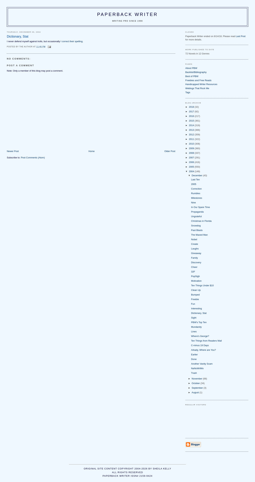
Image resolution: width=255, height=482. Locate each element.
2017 (192, 111)
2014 (192, 125)
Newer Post (13, 151)
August (195, 392)
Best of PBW (192, 76)
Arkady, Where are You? (203, 350)
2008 (192, 153)
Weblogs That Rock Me (197, 88)
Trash (194, 373)
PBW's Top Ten (198, 322)
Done (194, 359)
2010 (192, 143)
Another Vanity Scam (201, 363)
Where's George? (200, 336)
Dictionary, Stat (198, 313)
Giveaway (196, 253)
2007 (192, 157)
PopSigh (195, 276)
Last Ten (195, 179)
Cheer (194, 267)
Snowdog (196, 225)
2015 (192, 120)
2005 (192, 166)
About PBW (191, 68)
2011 (192, 139)
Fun (193, 304)
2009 (192, 148)
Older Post (169, 151)
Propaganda (197, 211)
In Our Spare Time (200, 207)
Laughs (195, 248)
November (197, 378)
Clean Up (196, 290)
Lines (194, 331)
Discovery (196, 262)
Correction (196, 188)
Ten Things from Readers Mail (206, 340)
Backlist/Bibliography (196, 72)
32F (193, 271)
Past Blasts (197, 230)
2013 (192, 130)
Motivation (196, 281)
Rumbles (195, 193)
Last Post (240, 36)
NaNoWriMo (197, 368)
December (197, 175)
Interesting (196, 308)
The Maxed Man (199, 234)
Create (194, 244)
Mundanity (196, 327)
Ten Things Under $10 (202, 285)
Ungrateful (196, 216)
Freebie (195, 299)
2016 (192, 116)
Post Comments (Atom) (33, 157)
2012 (192, 134)
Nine (193, 202)
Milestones (196, 198)
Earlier (194, 354)
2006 (192, 162)
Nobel (194, 239)
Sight (193, 317)
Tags (187, 92)
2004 (192, 171)
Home (92, 151)
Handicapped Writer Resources (201, 84)
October (196, 383)
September (197, 388)
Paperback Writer (127, 14)
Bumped (195, 294)
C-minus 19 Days (200, 345)
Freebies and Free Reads (198, 80)
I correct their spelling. (72, 41)
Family (194, 257)
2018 (192, 107)
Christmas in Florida (201, 221)
